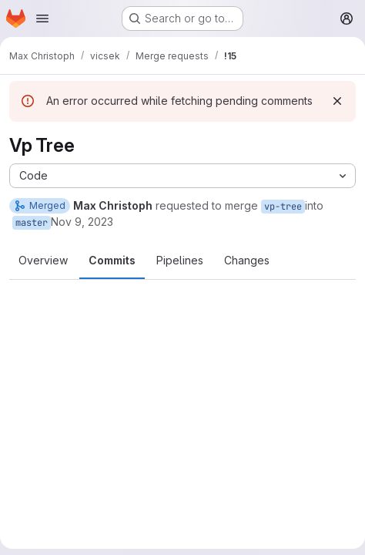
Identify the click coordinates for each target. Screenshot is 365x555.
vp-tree (283, 206)
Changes (247, 260)
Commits (112, 260)
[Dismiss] (337, 101)
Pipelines (179, 260)
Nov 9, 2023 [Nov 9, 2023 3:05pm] (82, 221)
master (31, 223)
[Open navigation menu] (42, 18)
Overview (43, 260)
